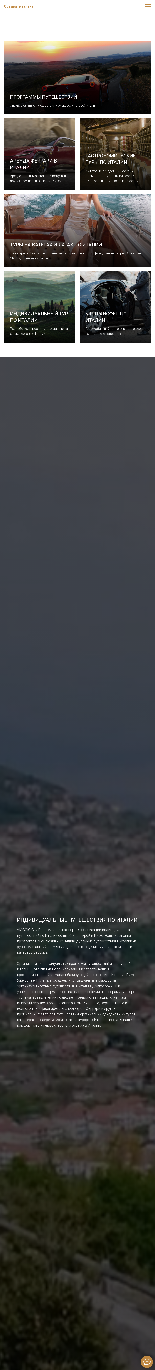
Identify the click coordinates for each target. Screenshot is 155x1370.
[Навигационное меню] (148, 6)
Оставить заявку (18, 6)
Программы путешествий (43, 97)
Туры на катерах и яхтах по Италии (56, 245)
